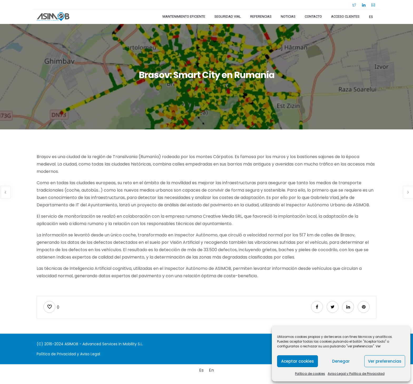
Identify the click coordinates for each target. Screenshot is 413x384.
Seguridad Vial (227, 16)
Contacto (313, 16)
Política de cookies (310, 373)
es (371, 17)
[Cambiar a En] (211, 370)
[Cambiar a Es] (201, 370)
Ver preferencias (384, 361)
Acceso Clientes (345, 16)
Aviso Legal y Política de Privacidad (356, 373)
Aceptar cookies (297, 361)
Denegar (341, 361)
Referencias (261, 16)
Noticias (288, 16)
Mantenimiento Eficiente (184, 16)
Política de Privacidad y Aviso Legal (68, 354)
